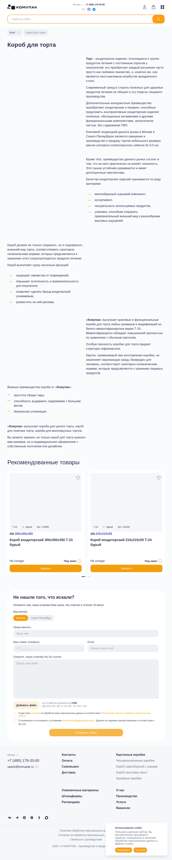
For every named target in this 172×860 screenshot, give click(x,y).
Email (91, 642)
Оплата (67, 760)
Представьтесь (22, 627)
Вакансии (123, 808)
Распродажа (71, 802)
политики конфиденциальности (78, 720)
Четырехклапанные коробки (135, 760)
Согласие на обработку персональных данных (86, 835)
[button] (86, 732)
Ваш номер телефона (26, 642)
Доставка (68, 772)
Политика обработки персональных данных (86, 830)
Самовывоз (70, 766)
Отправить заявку (86, 732)
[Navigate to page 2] (89, 576)
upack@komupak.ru (22, 766)
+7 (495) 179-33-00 (95, 4)
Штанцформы (72, 796)
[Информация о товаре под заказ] (79, 561)
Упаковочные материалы (80, 790)
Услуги (121, 802)
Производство (126, 796)
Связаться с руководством (86, 839)
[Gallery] (86, 522)
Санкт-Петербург (41, 617)
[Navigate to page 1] (83, 576)
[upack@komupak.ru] (83, 9)
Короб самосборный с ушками (137, 766)
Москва (20, 617)
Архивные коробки (129, 778)
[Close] (163, 828)
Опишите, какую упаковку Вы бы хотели (37, 656)
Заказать (45, 568)
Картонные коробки (130, 754)
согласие (36, 713)
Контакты (69, 754)
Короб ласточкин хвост (132, 772)
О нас (120, 790)
